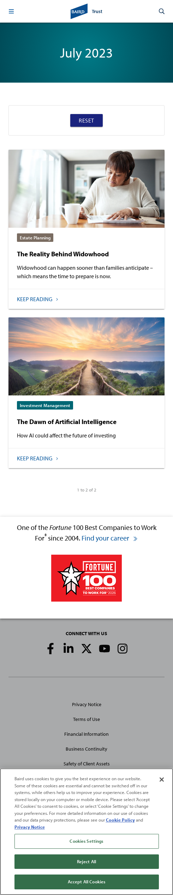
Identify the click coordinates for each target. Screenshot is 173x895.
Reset (86, 120)
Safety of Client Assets (87, 763)
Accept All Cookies (86, 881)
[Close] (161, 779)
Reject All (86, 861)
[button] (11, 11)
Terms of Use (86, 719)
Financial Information (86, 734)
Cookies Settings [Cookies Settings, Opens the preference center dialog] (86, 841)
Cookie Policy (120, 820)
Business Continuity (86, 749)
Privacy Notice (86, 704)
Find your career (110, 537)
